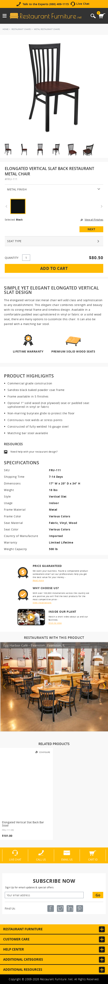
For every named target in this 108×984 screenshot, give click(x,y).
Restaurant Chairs (21, 29)
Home (6, 29)
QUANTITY (11, 258)
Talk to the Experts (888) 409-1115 (46, 4)
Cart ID (92, 859)
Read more (38, 580)
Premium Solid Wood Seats (73, 351)
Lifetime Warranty (28, 351)
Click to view (55, 623)
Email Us (67, 859)
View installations (42, 602)
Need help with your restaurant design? (34, 451)
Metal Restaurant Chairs (47, 29)
